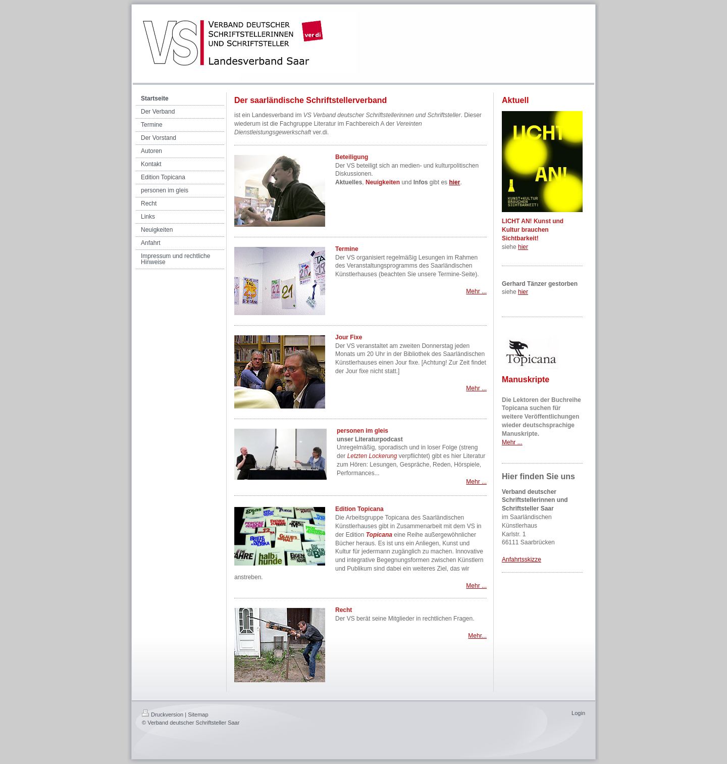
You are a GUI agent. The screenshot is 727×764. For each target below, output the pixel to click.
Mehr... (477, 635)
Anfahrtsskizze (521, 559)
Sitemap (198, 714)
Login (578, 713)
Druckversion (162, 714)
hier (523, 246)
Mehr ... (476, 291)
